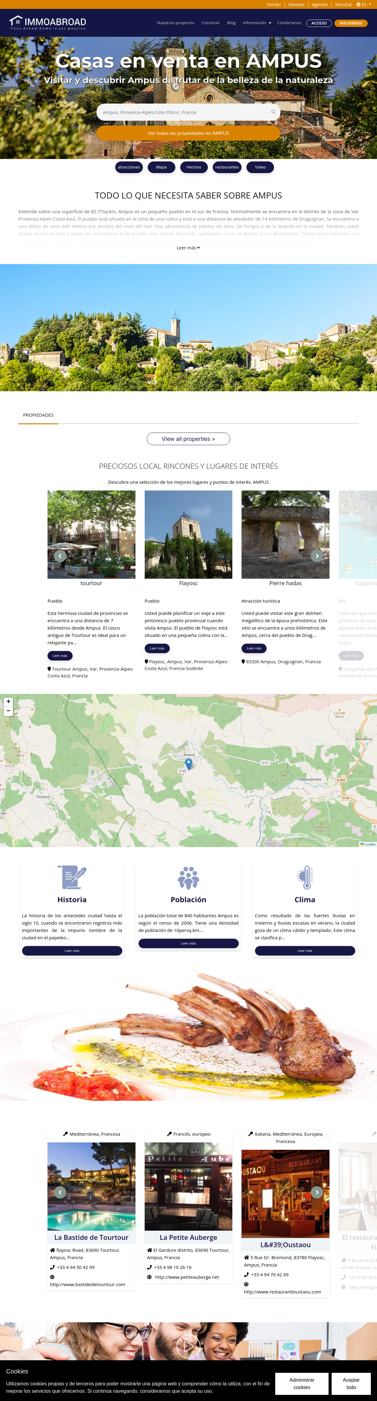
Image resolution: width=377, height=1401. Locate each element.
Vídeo (260, 167)
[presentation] (60, 556)
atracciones (129, 167)
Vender (274, 4)
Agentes (320, 4)
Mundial (343, 4)
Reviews (296, 4)
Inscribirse (351, 23)
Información (253, 23)
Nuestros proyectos (171, 23)
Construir (208, 23)
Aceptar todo (351, 1383)
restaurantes (227, 167)
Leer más (188, 247)
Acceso (318, 23)
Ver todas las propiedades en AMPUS (188, 133)
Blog (229, 23)
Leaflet (367, 844)
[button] (188, 764)
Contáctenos (288, 23)
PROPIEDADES (38, 415)
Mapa (161, 167)
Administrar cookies (302, 1383)
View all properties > (188, 439)
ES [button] (362, 4)
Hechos (194, 167)
